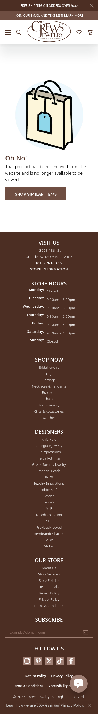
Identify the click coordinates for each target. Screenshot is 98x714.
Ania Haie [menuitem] (49, 439)
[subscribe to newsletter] (86, 632)
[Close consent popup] (89, 705)
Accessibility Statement (66, 686)
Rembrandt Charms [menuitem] (49, 533)
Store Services (49, 574)
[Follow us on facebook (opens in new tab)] (71, 661)
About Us (49, 568)
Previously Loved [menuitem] (49, 527)
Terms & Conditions (49, 605)
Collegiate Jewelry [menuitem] (49, 445)
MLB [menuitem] (48, 508)
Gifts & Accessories (49, 411)
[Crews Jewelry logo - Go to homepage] (49, 31)
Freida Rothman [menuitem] (49, 458)
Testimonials (49, 586)
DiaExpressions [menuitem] (49, 452)
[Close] (91, 5)
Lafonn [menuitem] (49, 496)
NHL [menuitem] (49, 521)
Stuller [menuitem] (49, 546)
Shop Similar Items (36, 194)
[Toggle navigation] (8, 32)
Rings (49, 373)
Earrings (49, 380)
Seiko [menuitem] (49, 540)
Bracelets (49, 392)
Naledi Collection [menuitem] (49, 514)
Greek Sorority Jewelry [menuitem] (49, 464)
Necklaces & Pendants (49, 386)
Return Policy (49, 593)
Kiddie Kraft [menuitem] (49, 489)
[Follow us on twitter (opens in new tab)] (49, 661)
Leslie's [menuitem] (49, 502)
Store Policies (49, 580)
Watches (49, 417)
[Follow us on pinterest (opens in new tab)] (38, 661)
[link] (49, 15)
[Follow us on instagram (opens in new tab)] (27, 661)
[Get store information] (49, 269)
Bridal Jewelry (49, 367)
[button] (18, 32)
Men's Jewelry (49, 405)
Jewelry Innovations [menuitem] (49, 483)
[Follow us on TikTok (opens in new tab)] (60, 661)
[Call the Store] (49, 263)
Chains (49, 398)
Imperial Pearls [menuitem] (48, 470)
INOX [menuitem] (49, 477)
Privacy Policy (49, 599)
